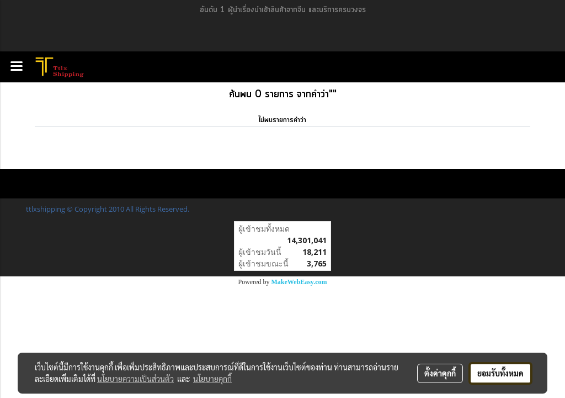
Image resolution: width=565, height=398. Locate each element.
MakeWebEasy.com (299, 282)
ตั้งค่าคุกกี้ (440, 373)
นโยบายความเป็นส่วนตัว (135, 379)
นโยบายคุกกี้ (212, 379)
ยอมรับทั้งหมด (500, 373)
